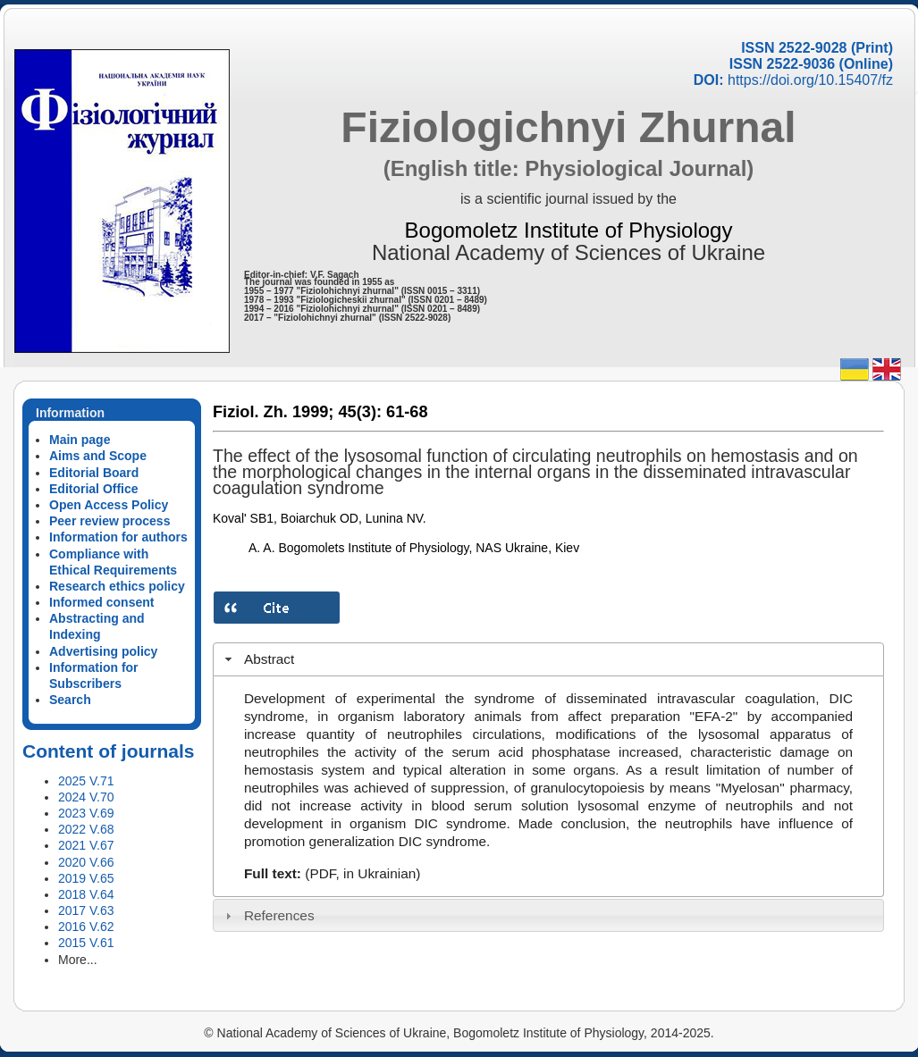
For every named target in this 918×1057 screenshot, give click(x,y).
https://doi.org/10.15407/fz (810, 80)
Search (70, 699)
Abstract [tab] (258, 659)
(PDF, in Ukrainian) (362, 873)
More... (77, 959)
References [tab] (268, 915)
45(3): (360, 412)
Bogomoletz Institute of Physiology (569, 230)
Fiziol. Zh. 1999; (273, 412)
